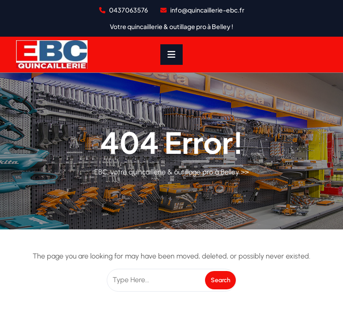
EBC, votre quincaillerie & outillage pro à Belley (166, 172)
